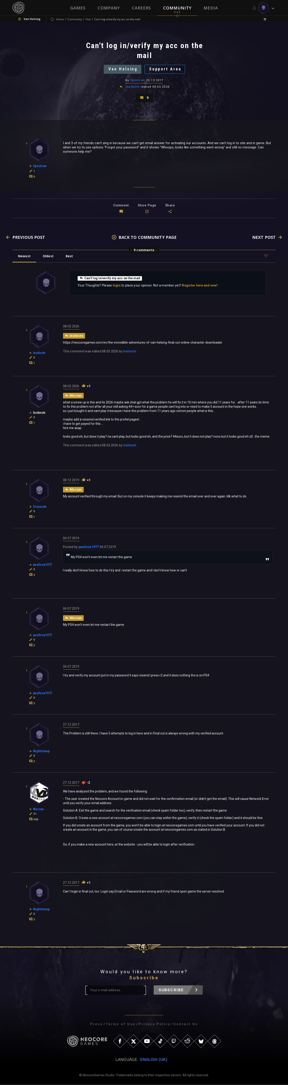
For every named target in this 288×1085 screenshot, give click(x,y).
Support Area (165, 69)
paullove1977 (89, 548)
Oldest (48, 257)
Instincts (133, 87)
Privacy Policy (154, 1025)
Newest (24, 257)
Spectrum (137, 80)
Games (78, 8)
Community (177, 8)
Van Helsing (123, 69)
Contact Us (185, 1025)
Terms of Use (120, 1025)
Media (211, 8)
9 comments (144, 251)
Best (70, 257)
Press (96, 1025)
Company (109, 8)
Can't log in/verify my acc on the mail (110, 279)
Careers (141, 8)
